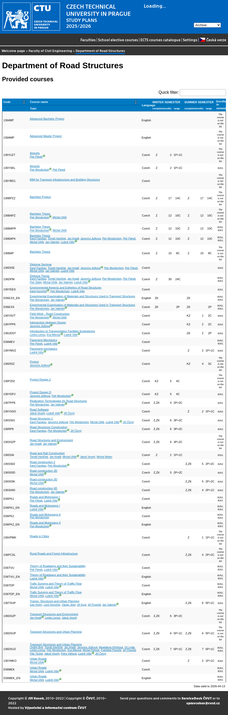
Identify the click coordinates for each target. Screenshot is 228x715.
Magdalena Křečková (111, 647)
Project (34, 361)
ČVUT (90, 698)
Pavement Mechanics (43, 340)
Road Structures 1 (41, 418)
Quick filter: (169, 92)
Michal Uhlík (60, 217)
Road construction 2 (42, 462)
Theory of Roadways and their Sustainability (58, 566)
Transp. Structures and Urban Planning (54, 601)
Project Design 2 (40, 379)
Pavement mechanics (43, 348)
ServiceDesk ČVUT (197, 698)
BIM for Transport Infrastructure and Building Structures (65, 179)
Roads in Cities (39, 536)
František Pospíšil (111, 650)
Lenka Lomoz (37, 335)
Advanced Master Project (46, 136)
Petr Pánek (36, 156)
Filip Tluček (36, 653)
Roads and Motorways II (45, 514)
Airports (35, 153)
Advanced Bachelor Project (47, 118)
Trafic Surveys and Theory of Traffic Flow (56, 583)
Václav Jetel (68, 604)
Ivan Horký (36, 604)
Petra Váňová (69, 653)
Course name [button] (39, 101)
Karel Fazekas (38, 238)
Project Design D (40, 392)
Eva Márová (54, 335)
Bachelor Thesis (40, 213)
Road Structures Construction (48, 427)
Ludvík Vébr (68, 242)
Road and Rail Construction (47, 453)
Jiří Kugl (81, 604)
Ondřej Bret (36, 647)
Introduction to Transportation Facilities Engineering (62, 331)
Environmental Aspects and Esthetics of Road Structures (65, 287)
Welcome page (13, 50)
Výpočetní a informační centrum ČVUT (55, 707)
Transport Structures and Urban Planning (56, 631)
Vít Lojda (129, 647)
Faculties (88, 39)
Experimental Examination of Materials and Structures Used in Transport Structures (82, 296)
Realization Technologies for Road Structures (58, 400)
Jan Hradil (73, 238)
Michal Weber (104, 457)
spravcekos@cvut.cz (203, 703)
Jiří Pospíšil (94, 604)
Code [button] (6, 101)
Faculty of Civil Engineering (50, 50)
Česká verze (213, 39)
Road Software (39, 409)
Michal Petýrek (91, 650)
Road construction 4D (43, 488)
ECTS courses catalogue (160, 39)
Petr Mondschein (39, 169)
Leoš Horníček (52, 604)
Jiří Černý (69, 413)
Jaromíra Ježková (90, 238)
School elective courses (118, 39)
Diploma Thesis (40, 275)
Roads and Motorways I (45, 496)
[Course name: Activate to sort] (85, 102)
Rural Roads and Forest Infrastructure (54, 553)
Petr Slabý (36, 282)
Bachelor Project (40, 196)
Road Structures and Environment (51, 440)
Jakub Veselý (37, 413)
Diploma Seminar (41, 264)
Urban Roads (38, 658)
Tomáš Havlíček (57, 238)
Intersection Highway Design (48, 322)
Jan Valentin (52, 242)
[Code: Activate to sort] (15, 102)
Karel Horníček (38, 291)
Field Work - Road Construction (50, 313)
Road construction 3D (43, 470)
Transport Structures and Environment (54, 614)
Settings (190, 39)
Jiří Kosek (36, 698)
